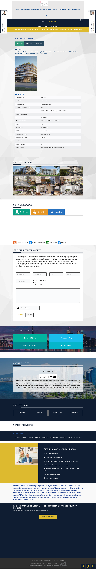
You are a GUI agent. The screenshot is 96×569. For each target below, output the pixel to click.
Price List (37, 30)
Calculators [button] (62, 9)
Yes (41, 285)
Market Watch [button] (76, 9)
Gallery (23, 30)
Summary (39, 44)
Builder (70, 30)
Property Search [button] (25, 9)
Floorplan (45, 30)
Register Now (78, 30)
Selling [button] (55, 9)
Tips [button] (68, 9)
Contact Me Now (48, 517)
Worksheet (63, 30)
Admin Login (34, 560)
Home (17, 9)
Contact (48, 16)
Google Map (21, 212)
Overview (17, 30)
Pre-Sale (42, 9)
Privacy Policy (43, 560)
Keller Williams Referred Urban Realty (61, 461)
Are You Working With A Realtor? (39, 281)
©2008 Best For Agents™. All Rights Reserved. (44, 563)
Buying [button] (48, 9)
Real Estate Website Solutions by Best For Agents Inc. (44, 565)
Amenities (29, 44)
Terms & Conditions (53, 560)
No (35, 285)
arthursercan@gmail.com (54, 458)
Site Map (62, 560)
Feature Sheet (53, 30)
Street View (39, 212)
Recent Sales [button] (35, 9)
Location (30, 30)
